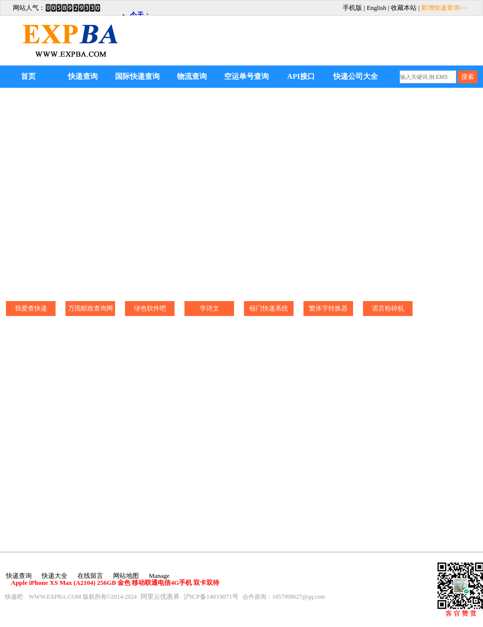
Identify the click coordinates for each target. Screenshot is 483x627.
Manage (159, 575)
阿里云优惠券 (160, 596)
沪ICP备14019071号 (211, 596)
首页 (28, 76)
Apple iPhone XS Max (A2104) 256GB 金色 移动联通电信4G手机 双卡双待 (115, 582)
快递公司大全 (355, 76)
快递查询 (83, 76)
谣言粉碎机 (388, 308)
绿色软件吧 (150, 308)
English (376, 7)
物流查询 (192, 76)
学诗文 (209, 308)
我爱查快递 (31, 308)
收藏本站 (404, 7)
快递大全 (54, 575)
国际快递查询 (137, 76)
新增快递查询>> (444, 7)
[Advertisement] (366, 33)
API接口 (301, 76)
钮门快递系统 (268, 308)
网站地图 (126, 575)
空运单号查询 (246, 76)
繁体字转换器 (328, 308)
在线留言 (90, 575)
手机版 (352, 7)
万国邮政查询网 (90, 308)
